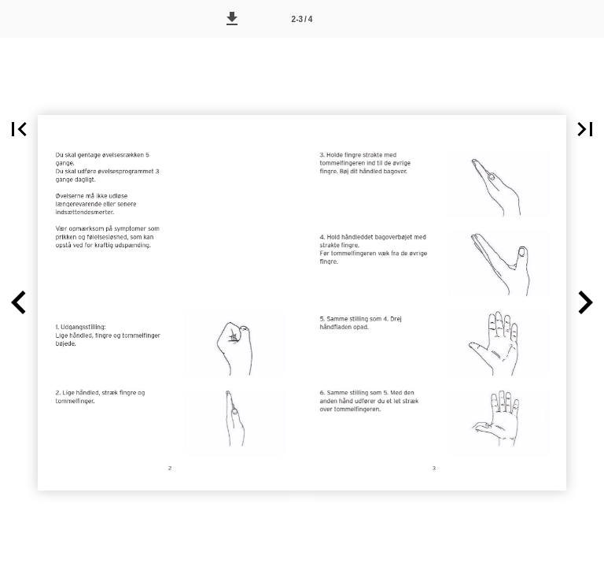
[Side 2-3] (302, 19)
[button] (232, 19)
